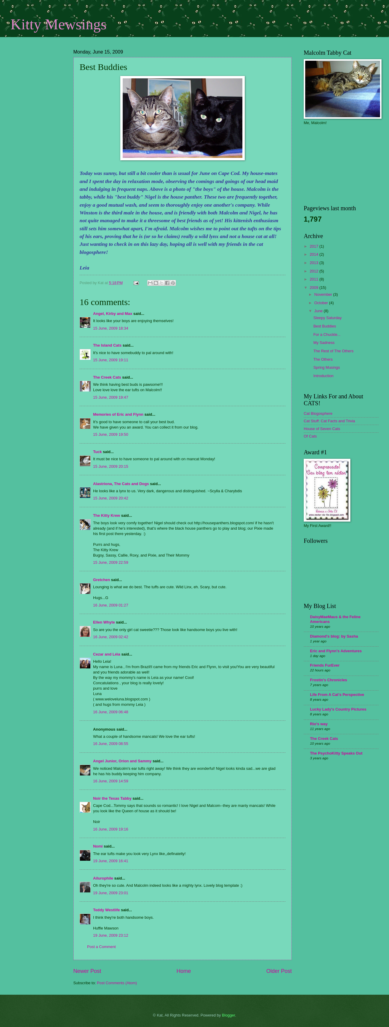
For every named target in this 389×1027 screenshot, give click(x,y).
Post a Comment (101, 946)
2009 (314, 287)
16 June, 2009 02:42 (110, 637)
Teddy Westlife (106, 910)
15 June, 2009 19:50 (110, 434)
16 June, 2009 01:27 (110, 605)
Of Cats (310, 436)
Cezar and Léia (106, 654)
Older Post (279, 971)
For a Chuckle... (327, 334)
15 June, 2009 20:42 (110, 498)
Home (184, 971)
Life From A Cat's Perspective (337, 694)
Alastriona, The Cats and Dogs (121, 483)
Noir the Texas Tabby (112, 798)
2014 (314, 254)
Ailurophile (103, 878)
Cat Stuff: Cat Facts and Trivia (329, 421)
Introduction (323, 376)
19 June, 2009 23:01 (110, 893)
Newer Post (87, 971)
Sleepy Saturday (327, 318)
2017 (314, 246)
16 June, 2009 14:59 (110, 781)
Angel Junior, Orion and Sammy (122, 761)
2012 (314, 271)
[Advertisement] (40, 88)
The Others (322, 359)
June (319, 311)
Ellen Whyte (104, 622)
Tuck (97, 451)
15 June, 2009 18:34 (110, 328)
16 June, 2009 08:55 (110, 743)
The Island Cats (107, 345)
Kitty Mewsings (58, 24)
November (323, 294)
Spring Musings (326, 367)
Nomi (98, 846)
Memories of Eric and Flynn (118, 414)
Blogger (228, 1015)
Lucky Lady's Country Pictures (338, 709)
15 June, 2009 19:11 (110, 360)
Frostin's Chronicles (328, 680)
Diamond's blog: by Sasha (334, 636)
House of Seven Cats (322, 428)
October (321, 303)
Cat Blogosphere (318, 413)
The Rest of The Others (333, 351)
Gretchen (101, 580)
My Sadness (324, 342)
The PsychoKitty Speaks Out (336, 753)
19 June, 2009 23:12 (110, 935)
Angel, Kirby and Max (112, 313)
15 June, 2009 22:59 (110, 562)
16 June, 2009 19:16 (110, 829)
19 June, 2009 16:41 (110, 861)
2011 (314, 279)
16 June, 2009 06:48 (110, 712)
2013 (314, 262)
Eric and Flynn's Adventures (336, 651)
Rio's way (319, 724)
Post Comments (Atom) (117, 983)
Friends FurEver (325, 665)
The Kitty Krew (106, 515)
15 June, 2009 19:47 (110, 397)
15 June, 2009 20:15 (110, 466)
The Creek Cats (107, 377)
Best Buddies (324, 326)
